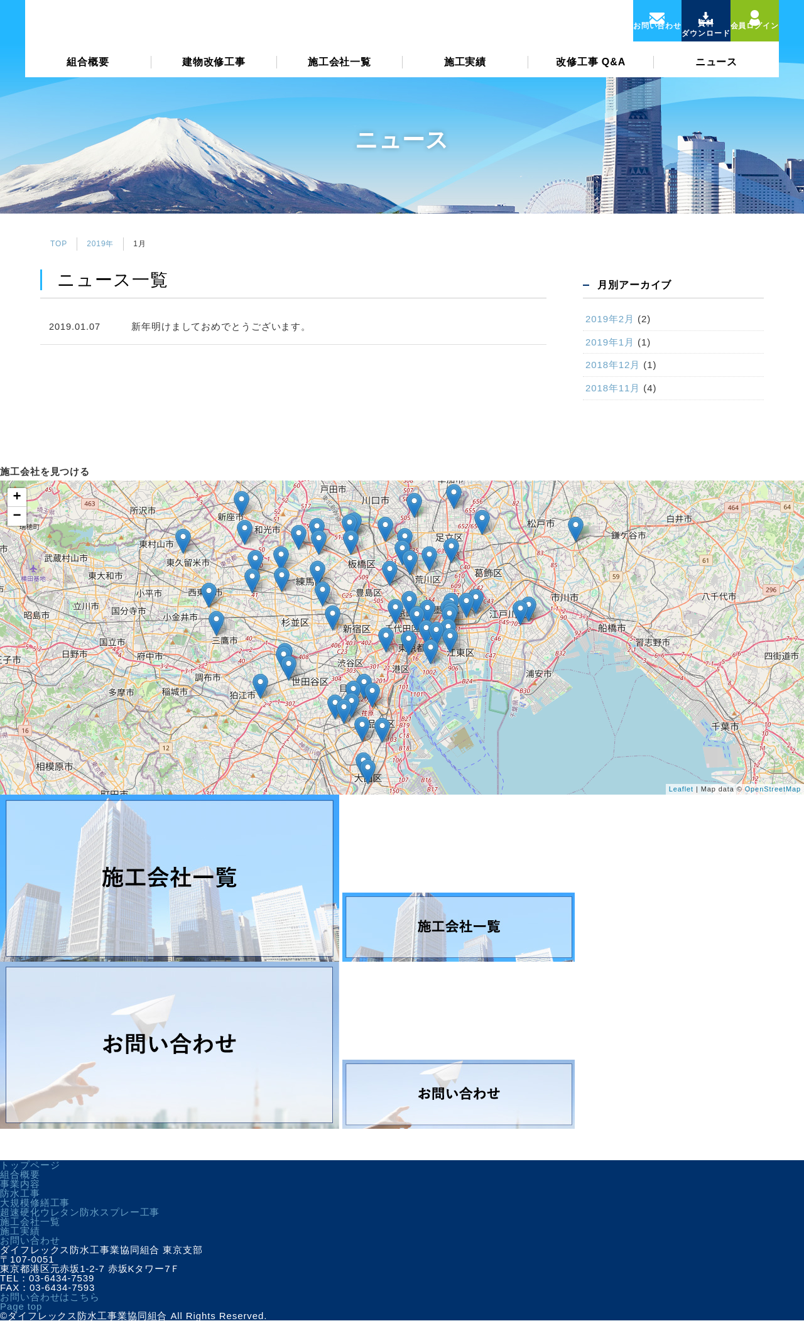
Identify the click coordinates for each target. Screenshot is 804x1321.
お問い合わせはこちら (50, 1296)
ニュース (716, 73)
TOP (58, 243)
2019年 (100, 243)
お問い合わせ (30, 1240)
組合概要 (88, 73)
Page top (21, 1306)
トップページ (30, 1165)
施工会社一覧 (339, 73)
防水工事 (20, 1193)
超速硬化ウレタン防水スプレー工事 (80, 1212)
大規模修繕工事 (35, 1202)
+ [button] (17, 497)
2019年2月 (609, 318)
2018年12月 (612, 364)
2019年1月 (609, 342)
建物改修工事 (214, 73)
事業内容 (20, 1183)
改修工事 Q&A (591, 73)
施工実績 (465, 73)
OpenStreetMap (773, 789)
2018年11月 (612, 388)
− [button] (17, 516)
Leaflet (681, 789)
